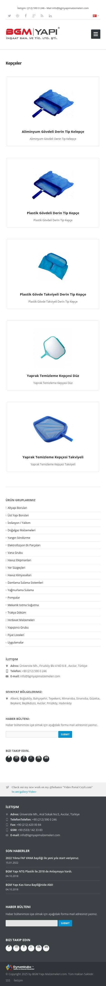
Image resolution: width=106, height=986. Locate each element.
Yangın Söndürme (19, 538)
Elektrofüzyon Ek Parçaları (24, 545)
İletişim (18, 980)
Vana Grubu (15, 553)
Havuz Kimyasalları (19, 575)
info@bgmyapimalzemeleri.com (70, 8)
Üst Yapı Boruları (18, 515)
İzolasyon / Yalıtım (19, 523)
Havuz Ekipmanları (19, 560)
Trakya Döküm (17, 612)
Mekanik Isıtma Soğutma (23, 605)
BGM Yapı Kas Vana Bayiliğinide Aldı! (29, 885)
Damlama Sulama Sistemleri (25, 583)
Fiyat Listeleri (16, 635)
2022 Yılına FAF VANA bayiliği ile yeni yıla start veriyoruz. (42, 858)
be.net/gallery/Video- (24, 791)
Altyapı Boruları (17, 508)
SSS (8, 980)
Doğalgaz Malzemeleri (21, 530)
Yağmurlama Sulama (21, 590)
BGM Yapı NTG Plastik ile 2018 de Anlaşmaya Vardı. (39, 871)
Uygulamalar (16, 642)
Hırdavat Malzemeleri (21, 620)
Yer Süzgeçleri (16, 568)
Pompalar (14, 598)
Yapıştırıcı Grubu (18, 627)
